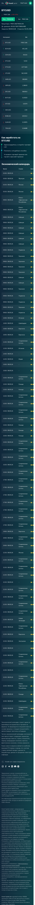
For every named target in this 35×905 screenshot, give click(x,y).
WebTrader (23, 3)
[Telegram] (9, 766)
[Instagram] (3, 766)
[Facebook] (6, 766)
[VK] (18, 766)
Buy (8, 19)
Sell (23, 19)
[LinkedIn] (12, 766)
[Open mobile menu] (3, 3)
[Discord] (15, 766)
